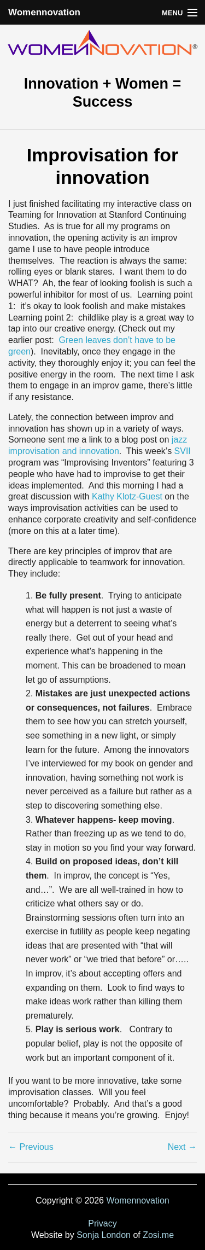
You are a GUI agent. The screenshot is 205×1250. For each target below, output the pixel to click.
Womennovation (44, 12)
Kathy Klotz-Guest (127, 496)
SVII (182, 451)
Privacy (102, 1223)
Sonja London (104, 1235)
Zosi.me (158, 1235)
